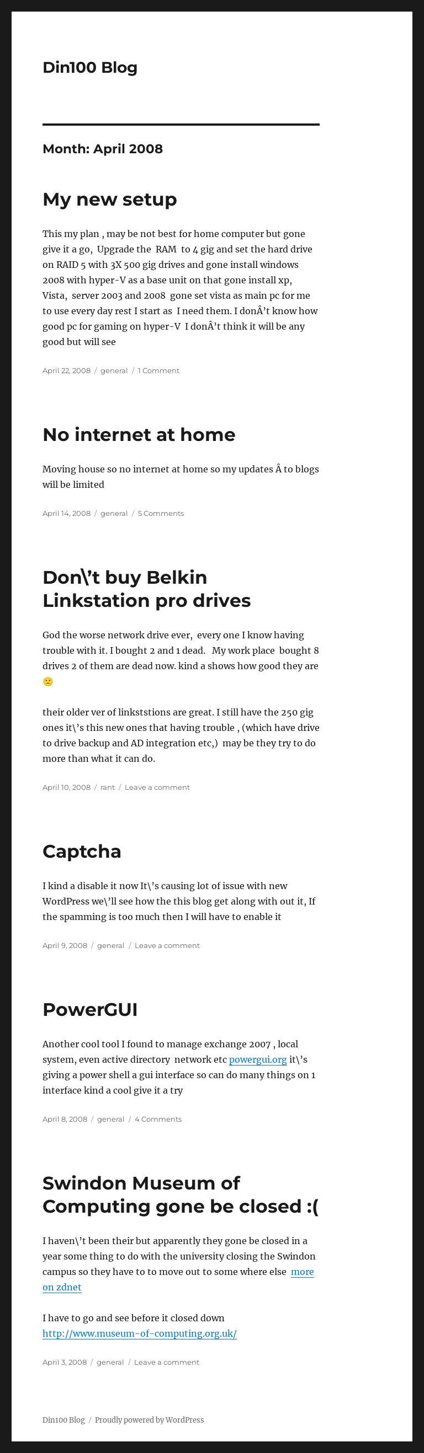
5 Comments (161, 513)
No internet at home (139, 434)
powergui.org (258, 1059)
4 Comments (158, 1119)
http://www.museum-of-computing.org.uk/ (140, 1333)
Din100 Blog (90, 67)
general (114, 370)
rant (107, 787)
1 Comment (158, 370)
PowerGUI (90, 1009)
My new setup (110, 199)
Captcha (82, 851)
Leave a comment (157, 787)
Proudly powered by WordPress (149, 1420)
